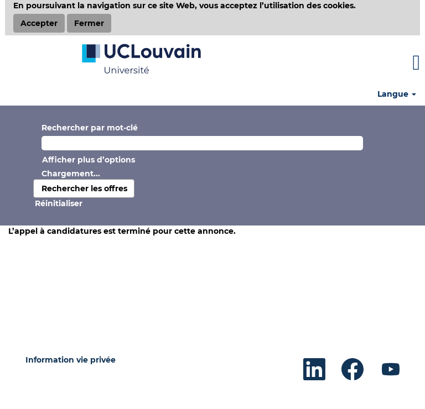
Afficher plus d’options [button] (88, 160)
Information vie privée (70, 359)
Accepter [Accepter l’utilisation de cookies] (39, 23)
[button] (354, 63)
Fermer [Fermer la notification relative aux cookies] (89, 23)
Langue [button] (396, 94)
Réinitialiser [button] (58, 203)
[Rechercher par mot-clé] (202, 143)
